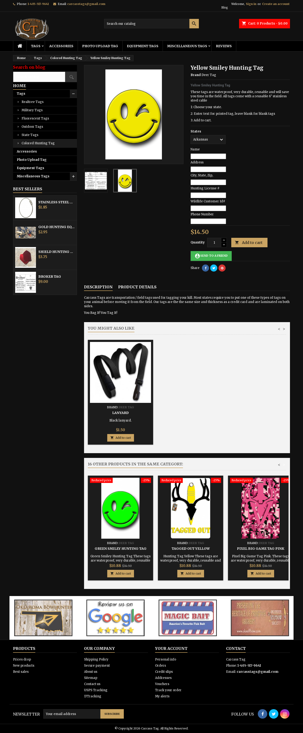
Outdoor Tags (32, 127)
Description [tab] (98, 287)
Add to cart (249, 242)
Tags (35, 46)
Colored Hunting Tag (38, 143)
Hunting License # (205, 188)
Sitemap (90, 678)
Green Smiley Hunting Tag (121, 548)
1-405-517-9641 (38, 4)
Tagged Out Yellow (191, 548)
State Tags (30, 135)
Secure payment (97, 666)
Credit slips (164, 672)
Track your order (168, 690)
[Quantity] (214, 242)
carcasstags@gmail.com (86, 4)
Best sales (21, 672)
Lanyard (260, 413)
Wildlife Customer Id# (208, 201)
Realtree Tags (33, 102)
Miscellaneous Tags (187, 46)
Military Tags (32, 110)
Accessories (61, 46)
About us (90, 672)
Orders (160, 666)
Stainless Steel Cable (56, 202)
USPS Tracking (95, 690)
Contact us (92, 684)
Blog (224, 7)
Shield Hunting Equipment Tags (56, 252)
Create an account (276, 4)
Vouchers (162, 684)
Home (19, 85)
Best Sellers (27, 189)
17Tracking (92, 696)
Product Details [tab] (137, 287)
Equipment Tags (142, 46)
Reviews (224, 46)
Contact (236, 648)
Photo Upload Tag (100, 46)
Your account (171, 648)
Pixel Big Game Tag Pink (260, 548)
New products (23, 666)
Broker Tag (49, 276)
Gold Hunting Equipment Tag (56, 227)
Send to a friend (211, 256)
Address (197, 162)
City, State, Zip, (202, 175)
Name (195, 149)
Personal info (165, 659)
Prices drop (22, 659)
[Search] (151, 23)
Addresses (163, 678)
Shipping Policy (96, 659)
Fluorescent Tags (35, 118)
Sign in (251, 4)
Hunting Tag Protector (190, 413)
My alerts (162, 696)
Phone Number (202, 214)
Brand (196, 75)
